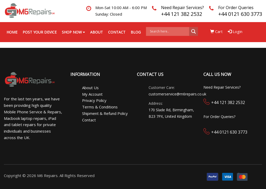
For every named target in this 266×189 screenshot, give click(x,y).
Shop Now (73, 32)
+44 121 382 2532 (181, 13)
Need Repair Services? (182, 7)
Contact (116, 32)
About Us (90, 87)
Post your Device (40, 32)
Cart (216, 31)
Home (11, 32)
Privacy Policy (94, 100)
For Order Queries (236, 7)
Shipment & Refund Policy (105, 113)
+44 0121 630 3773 (240, 13)
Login (235, 31)
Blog (136, 32)
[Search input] (169, 31)
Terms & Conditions (100, 106)
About (96, 32)
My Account (92, 94)
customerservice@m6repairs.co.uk (177, 94)
